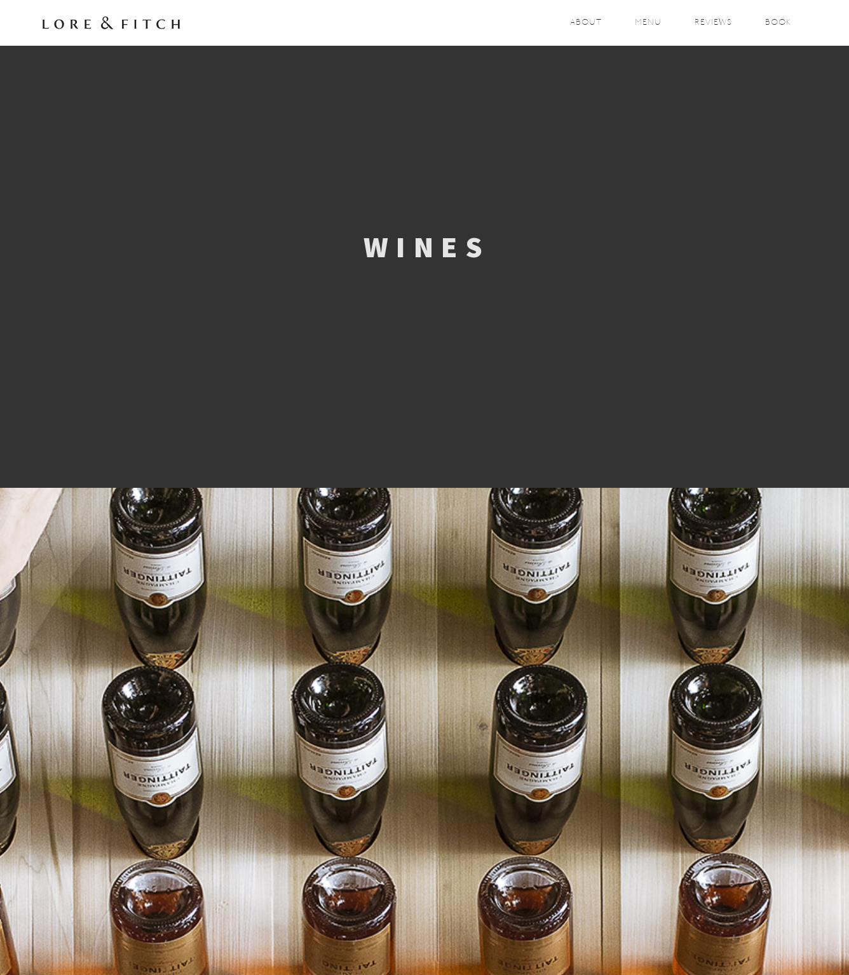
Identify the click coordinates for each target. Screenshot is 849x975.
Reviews (713, 22)
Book (778, 22)
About (586, 22)
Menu (648, 22)
